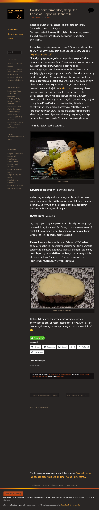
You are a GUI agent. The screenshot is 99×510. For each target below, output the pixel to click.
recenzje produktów (14, 77)
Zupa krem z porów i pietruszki (78, 395)
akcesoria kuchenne (14, 63)
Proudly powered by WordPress (41, 485)
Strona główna (13, 29)
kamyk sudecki (84, 374)
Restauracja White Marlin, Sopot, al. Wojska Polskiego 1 (14, 109)
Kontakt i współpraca (15, 34)
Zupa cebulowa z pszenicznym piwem (44, 395)
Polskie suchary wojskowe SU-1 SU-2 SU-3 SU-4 (14, 116)
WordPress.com (72, 485)
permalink (60, 376)
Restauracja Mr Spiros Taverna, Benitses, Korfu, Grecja (15, 124)
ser (45, 376)
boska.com (65, 88)
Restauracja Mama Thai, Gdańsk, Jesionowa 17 (14, 93)
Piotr (49, 18)
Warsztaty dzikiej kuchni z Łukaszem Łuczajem (14, 101)
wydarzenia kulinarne (15, 80)
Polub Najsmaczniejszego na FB (16, 136)
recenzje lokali (12, 74)
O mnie (10, 39)
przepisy (10, 66)
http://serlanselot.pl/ (41, 54)
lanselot (41, 376)
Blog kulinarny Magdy (15, 185)
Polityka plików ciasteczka (70, 505)
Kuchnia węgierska (14, 188)
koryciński (35, 376)
